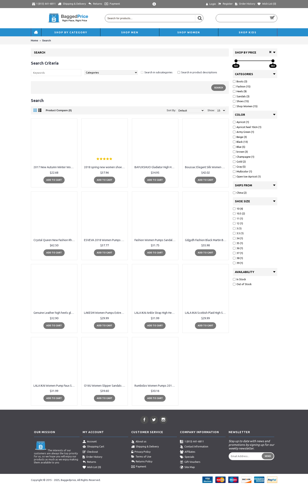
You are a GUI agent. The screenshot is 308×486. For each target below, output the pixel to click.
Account (90, 442)
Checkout (90, 452)
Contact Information (194, 447)
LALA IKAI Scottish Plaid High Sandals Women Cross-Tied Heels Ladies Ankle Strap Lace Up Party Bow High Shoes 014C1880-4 (206, 312)
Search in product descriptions (199, 72)
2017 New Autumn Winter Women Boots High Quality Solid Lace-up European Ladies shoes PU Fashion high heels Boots (55, 167)
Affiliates (187, 452)
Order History (92, 457)
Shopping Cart (93, 447)
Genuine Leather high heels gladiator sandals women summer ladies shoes (55, 312)
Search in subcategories (158, 72)
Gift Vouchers (190, 462)
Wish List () (92, 467)
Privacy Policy (140, 452)
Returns (89, 462)
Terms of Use (141, 456)
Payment (138, 467)
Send (268, 456)
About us (138, 442)
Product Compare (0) (59, 110)
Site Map (187, 467)
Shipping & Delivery (145, 447)
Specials (187, 457)
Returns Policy (141, 462)
